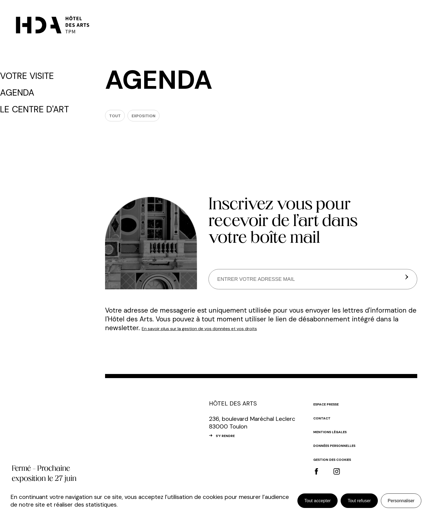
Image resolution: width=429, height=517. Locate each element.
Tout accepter (318, 500)
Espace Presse (331, 410)
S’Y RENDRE (231, 441)
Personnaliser (401, 500)
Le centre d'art (36, 103)
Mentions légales (337, 437)
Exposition (161, 119)
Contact (325, 424)
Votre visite (31, 75)
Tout (119, 119)
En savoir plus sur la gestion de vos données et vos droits (231, 334)
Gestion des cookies (341, 465)
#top (409, 412)
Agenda (24, 89)
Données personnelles (343, 451)
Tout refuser (359, 500)
